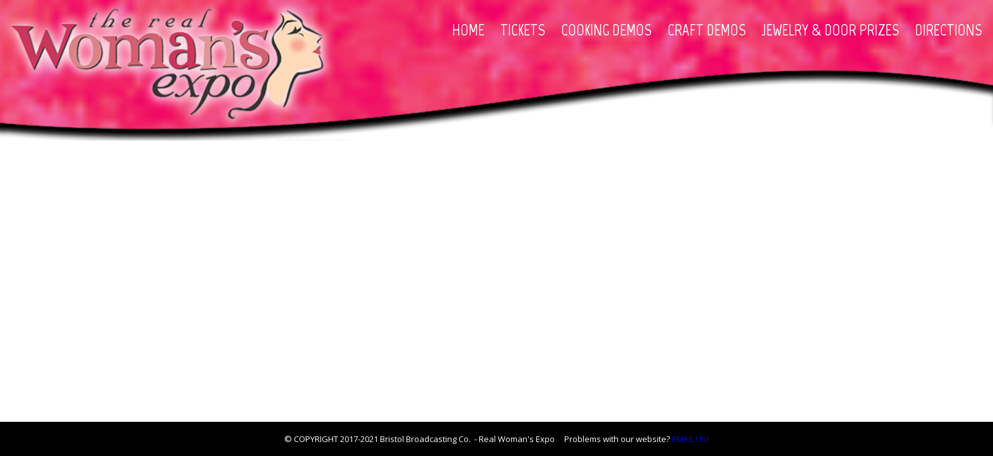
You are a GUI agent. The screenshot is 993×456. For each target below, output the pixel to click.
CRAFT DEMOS (706, 29)
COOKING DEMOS (606, 29)
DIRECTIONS (948, 29)
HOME (468, 29)
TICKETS (522, 29)
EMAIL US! (690, 439)
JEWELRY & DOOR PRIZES (830, 29)
